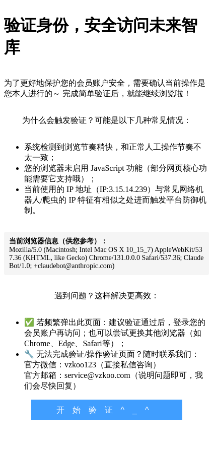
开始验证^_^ (106, 410)
